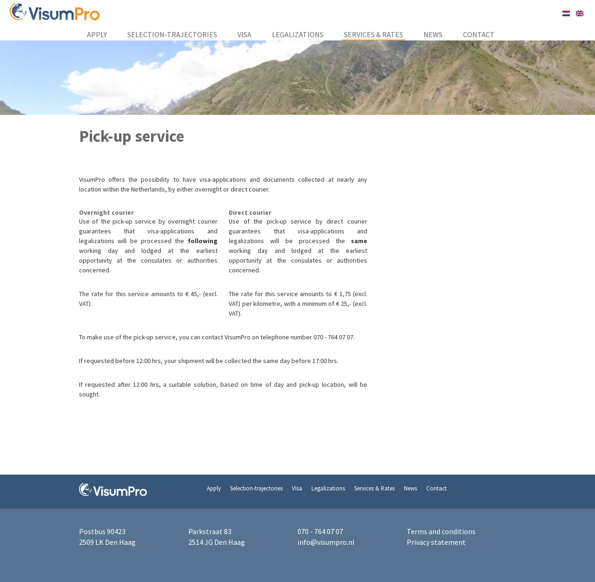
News (433, 34)
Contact (479, 34)
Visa (244, 34)
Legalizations (298, 34)
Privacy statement (436, 542)
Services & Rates (373, 34)
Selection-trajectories (172, 34)
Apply (97, 34)
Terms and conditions (441, 531)
